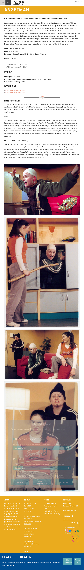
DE (3, 3)
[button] (42, 189)
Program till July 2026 (70, 506)
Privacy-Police (25, 476)
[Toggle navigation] (78, 1)
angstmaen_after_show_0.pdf (15, 92)
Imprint (59, 476)
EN (8, 3)
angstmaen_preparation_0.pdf (15, 90)
